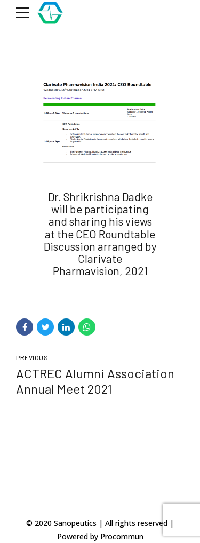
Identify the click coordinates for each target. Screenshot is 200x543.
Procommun (121, 536)
